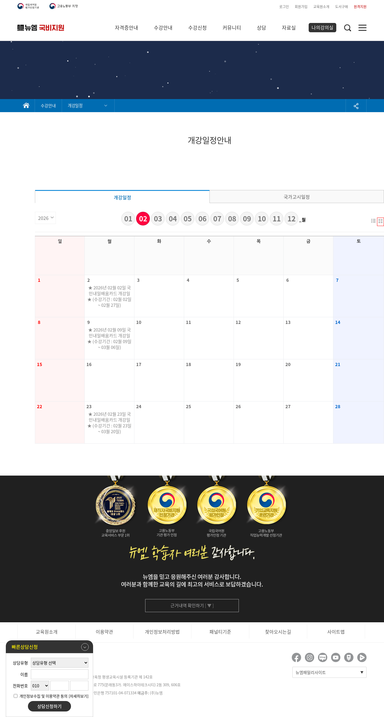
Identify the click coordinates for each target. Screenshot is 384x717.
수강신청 (197, 27)
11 (277, 218)
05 (188, 218)
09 (247, 218)
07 (217, 218)
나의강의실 (322, 27)
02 (143, 218)
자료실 (289, 27)
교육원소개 (321, 6)
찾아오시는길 (278, 631)
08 (232, 218)
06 (202, 218)
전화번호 (20, 686)
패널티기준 (220, 631)
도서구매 (341, 6)
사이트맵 (336, 631)
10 (262, 218)
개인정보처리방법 (162, 631)
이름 (24, 674)
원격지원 (360, 6)
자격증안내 (126, 27)
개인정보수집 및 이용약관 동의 (43, 696)
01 (128, 218)
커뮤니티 (232, 27)
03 (158, 218)
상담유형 (20, 663)
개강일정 (122, 197)
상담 (261, 27)
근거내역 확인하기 (192, 605)
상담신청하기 (49, 706)
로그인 (284, 6)
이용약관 (104, 631)
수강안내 (163, 27)
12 (291, 218)
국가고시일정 (297, 196)
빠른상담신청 (50, 647)
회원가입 (301, 6)
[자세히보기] (78, 696)
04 (173, 218)
